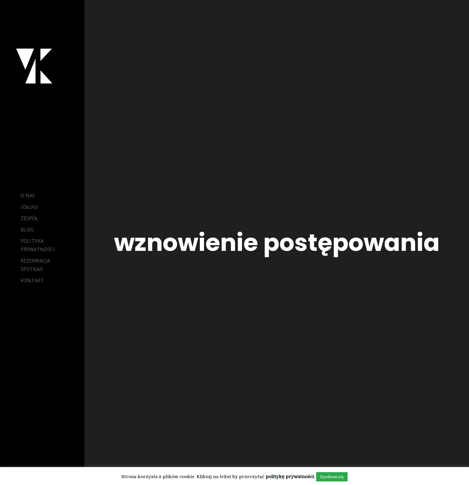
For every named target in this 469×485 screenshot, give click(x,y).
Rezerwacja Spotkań (35, 264)
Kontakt (32, 280)
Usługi (29, 207)
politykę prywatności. (290, 476)
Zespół (29, 218)
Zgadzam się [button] (332, 477)
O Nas (28, 195)
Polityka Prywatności (38, 245)
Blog (27, 229)
